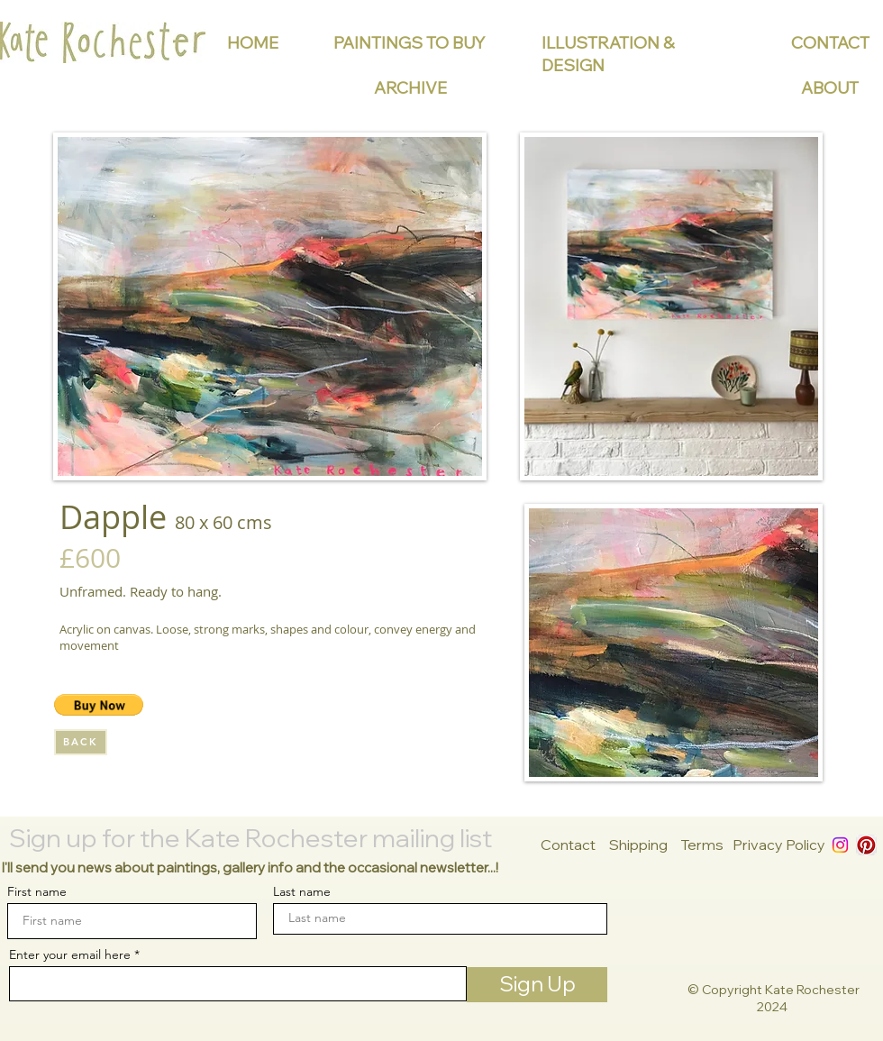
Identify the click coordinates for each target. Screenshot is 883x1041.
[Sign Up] (537, 984)
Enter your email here (70, 954)
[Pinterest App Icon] (866, 845)
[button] (98, 705)
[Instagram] (840, 845)
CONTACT (830, 42)
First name (37, 891)
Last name (302, 891)
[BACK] (80, 742)
